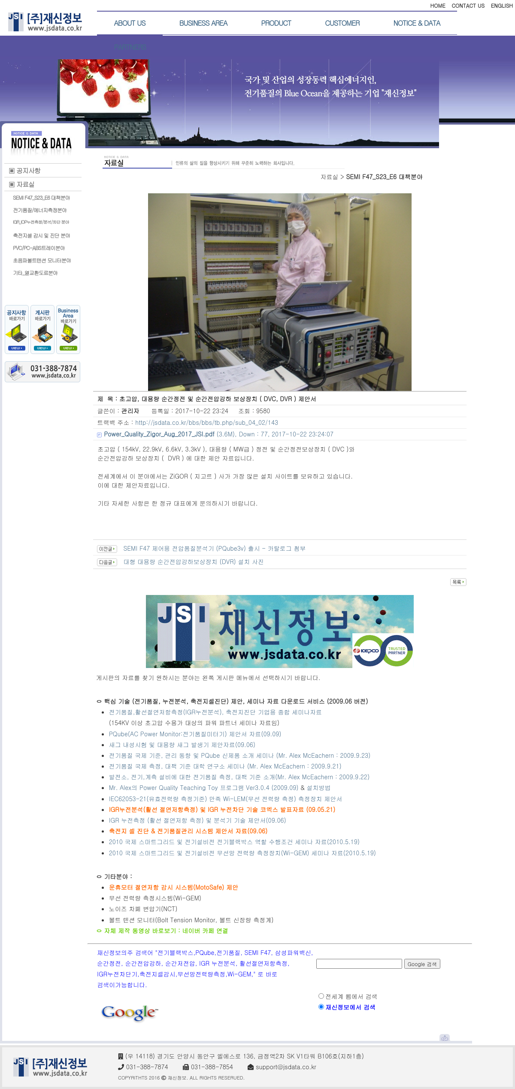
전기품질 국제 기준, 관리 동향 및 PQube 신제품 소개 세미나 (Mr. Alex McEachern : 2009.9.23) (240, 755)
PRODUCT (276, 23)
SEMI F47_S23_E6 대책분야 (41, 197)
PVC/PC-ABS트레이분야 (39, 247)
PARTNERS (130, 47)
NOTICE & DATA (416, 23)
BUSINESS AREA (203, 23)
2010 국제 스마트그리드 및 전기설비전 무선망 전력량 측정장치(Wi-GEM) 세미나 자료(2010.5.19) (242, 852)
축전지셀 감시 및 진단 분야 (41, 235)
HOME (437, 5)
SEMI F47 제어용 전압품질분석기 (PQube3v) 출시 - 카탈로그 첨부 (214, 548)
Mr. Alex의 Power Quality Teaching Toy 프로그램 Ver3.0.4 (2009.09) (204, 787)
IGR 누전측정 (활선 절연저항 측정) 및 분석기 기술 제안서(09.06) (197, 820)
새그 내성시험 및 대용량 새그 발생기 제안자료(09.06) (182, 744)
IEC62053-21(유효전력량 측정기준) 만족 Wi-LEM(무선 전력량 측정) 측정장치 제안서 (225, 798)
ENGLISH (502, 5)
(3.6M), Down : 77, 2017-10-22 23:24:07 (218, 434)
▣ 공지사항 (24, 170)
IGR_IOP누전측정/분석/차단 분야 (41, 222)
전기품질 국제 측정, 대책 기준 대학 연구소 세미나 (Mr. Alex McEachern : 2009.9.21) (225, 766)
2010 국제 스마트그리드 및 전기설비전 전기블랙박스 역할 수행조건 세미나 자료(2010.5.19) (234, 841)
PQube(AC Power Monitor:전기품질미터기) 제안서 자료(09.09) (195, 733)
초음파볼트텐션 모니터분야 (42, 260)
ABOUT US (129, 23)
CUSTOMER (342, 23)
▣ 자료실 (21, 184)
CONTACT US (468, 5)
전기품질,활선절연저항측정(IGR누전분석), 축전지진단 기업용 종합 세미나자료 (215, 712)
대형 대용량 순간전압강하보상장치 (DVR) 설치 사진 (193, 561)
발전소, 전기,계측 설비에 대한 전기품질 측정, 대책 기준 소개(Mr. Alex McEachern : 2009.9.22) (240, 776)
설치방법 (319, 787)
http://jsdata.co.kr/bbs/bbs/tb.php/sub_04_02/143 (206, 422)
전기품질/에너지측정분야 (40, 210)
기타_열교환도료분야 (35, 272)
